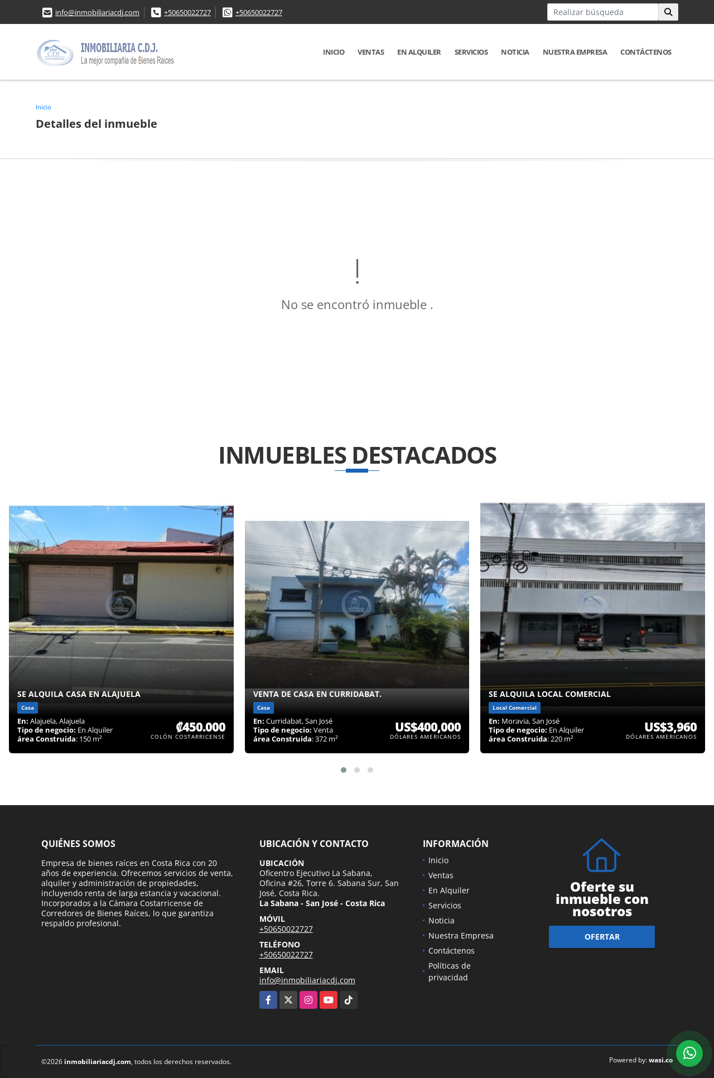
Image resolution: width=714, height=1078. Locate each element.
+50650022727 (187, 12)
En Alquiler (419, 52)
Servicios (471, 52)
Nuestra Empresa (575, 52)
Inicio (333, 52)
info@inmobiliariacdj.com (97, 12)
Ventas (371, 52)
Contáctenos (646, 52)
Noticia (515, 52)
